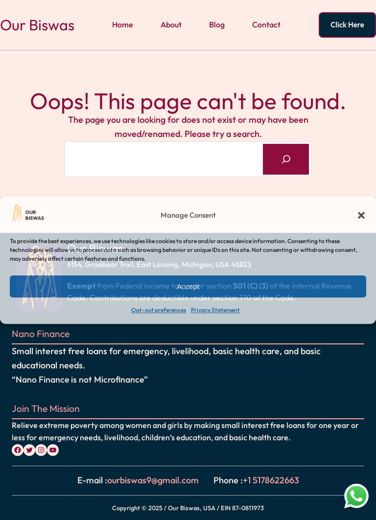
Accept (188, 286)
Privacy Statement (215, 310)
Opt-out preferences (158, 310)
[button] (361, 215)
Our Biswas (37, 24)
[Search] (286, 159)
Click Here (347, 24)
